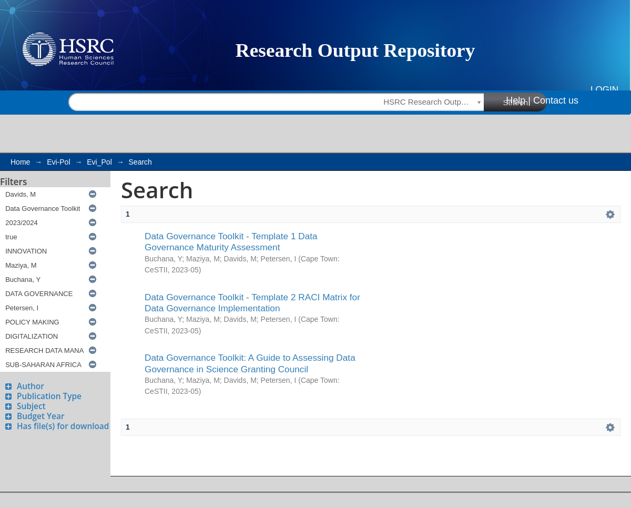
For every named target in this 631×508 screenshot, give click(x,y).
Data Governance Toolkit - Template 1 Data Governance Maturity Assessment (231, 241)
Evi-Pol (58, 162)
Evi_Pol (99, 162)
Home (20, 162)
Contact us (555, 100)
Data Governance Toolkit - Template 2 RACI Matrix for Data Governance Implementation (252, 302)
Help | (518, 100)
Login (604, 90)
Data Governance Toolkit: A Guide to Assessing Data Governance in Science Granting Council (250, 363)
